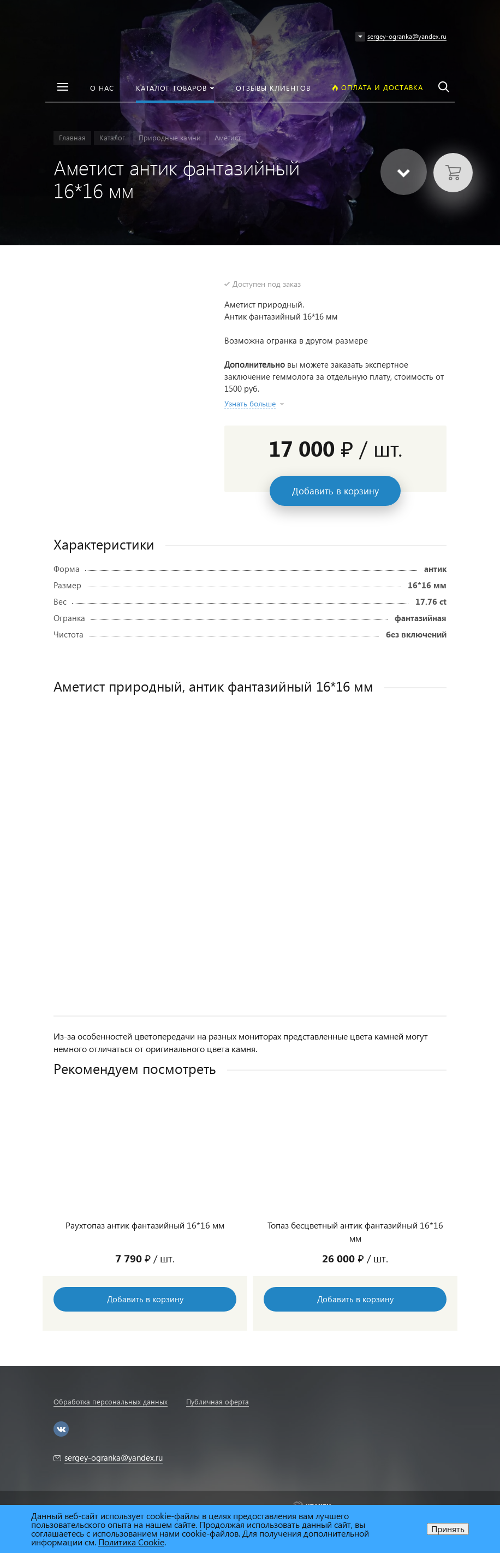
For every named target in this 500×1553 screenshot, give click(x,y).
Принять (448, 1528)
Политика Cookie (131, 1542)
